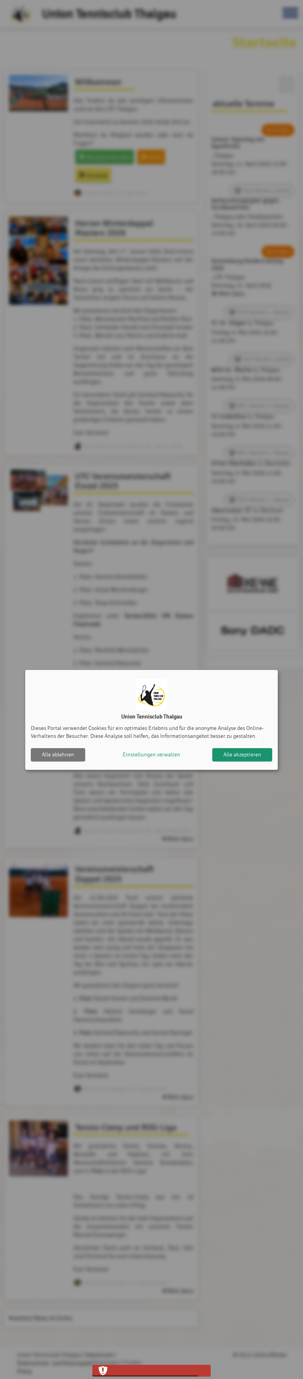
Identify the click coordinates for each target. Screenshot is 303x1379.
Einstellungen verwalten (151, 755)
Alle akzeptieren (242, 755)
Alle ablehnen (58, 755)
